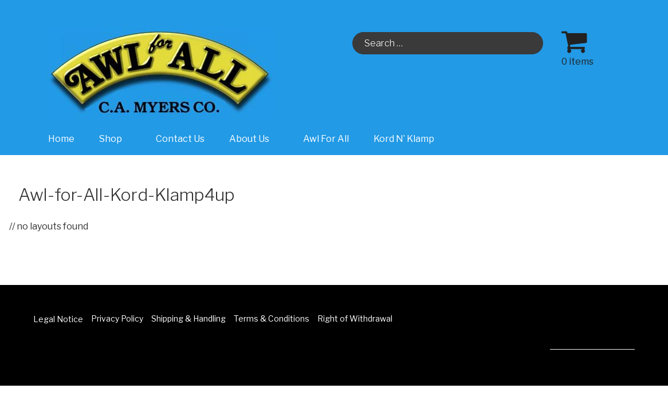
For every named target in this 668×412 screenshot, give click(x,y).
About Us (255, 138)
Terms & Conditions (271, 318)
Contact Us (180, 138)
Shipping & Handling (188, 318)
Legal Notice (58, 319)
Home (61, 138)
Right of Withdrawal (354, 318)
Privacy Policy (117, 318)
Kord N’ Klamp (404, 138)
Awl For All (326, 138)
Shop (116, 138)
